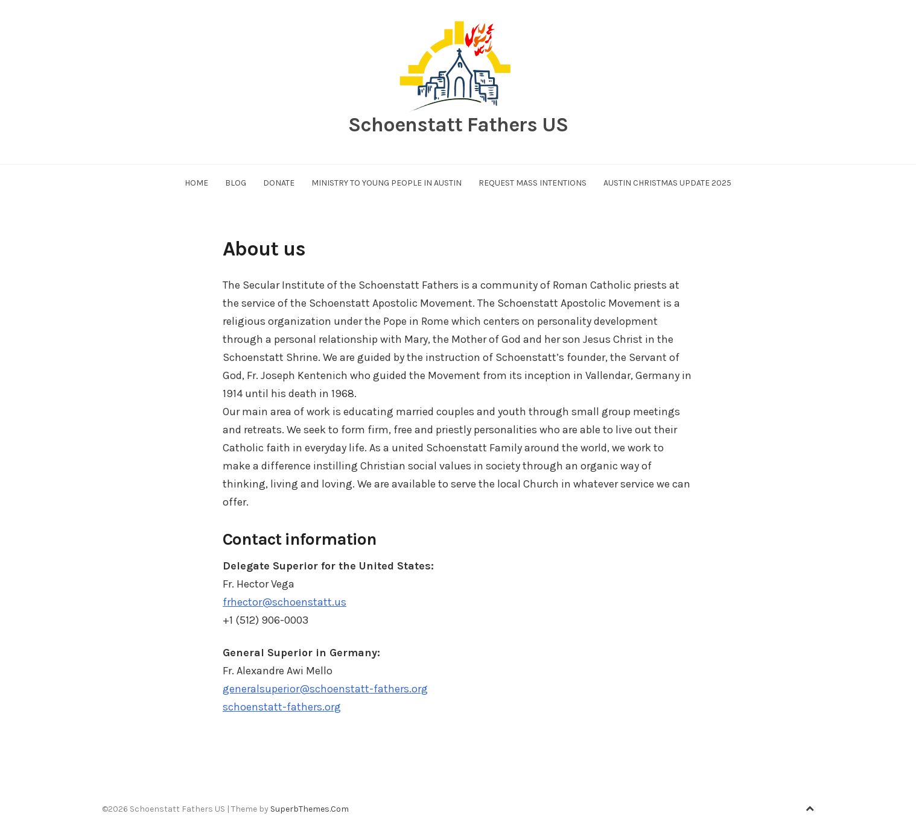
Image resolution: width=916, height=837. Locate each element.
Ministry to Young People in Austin (386, 183)
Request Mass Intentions (533, 183)
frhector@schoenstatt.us (284, 602)
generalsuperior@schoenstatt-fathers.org (325, 688)
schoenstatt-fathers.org (282, 706)
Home (196, 183)
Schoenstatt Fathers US (458, 125)
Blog (235, 183)
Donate (278, 183)
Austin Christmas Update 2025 (667, 183)
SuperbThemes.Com (309, 809)
